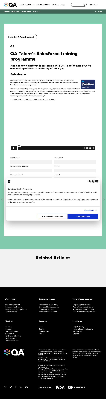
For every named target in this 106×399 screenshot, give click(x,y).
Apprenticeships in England (83, 307)
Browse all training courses (49, 307)
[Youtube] (26, 388)
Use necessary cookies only (52, 216)
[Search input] (77, 4)
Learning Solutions (27, 5)
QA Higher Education (13, 336)
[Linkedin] (21, 387)
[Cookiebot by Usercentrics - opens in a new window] (89, 181)
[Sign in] (100, 5)
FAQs (41, 334)
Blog (62, 5)
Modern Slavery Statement (83, 329)
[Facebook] (16, 387)
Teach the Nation (12, 341)
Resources (15, 11)
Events (41, 329)
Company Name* (16, 175)
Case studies (26, 11)
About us (8, 327)
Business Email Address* (19, 166)
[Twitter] (5, 387)
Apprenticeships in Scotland (83, 309)
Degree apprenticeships (81, 305)
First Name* (14, 158)
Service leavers (10, 338)
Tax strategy (77, 331)
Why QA (55, 5)
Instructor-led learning (13, 307)
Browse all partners (46, 309)
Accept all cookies (83, 216)
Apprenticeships (11, 312)
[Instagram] (11, 387)
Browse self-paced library (48, 305)
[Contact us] (93, 5)
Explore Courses (43, 5)
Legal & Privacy (78, 327)
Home (6, 11)
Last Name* (58, 158)
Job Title (57, 175)
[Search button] (84, 4)
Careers (8, 329)
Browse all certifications (48, 312)
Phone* (57, 166)
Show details (89, 210)
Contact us (93, 5)
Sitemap (76, 334)
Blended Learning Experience (16, 309)
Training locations (11, 331)
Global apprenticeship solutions (84, 312)
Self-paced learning (12, 305)
